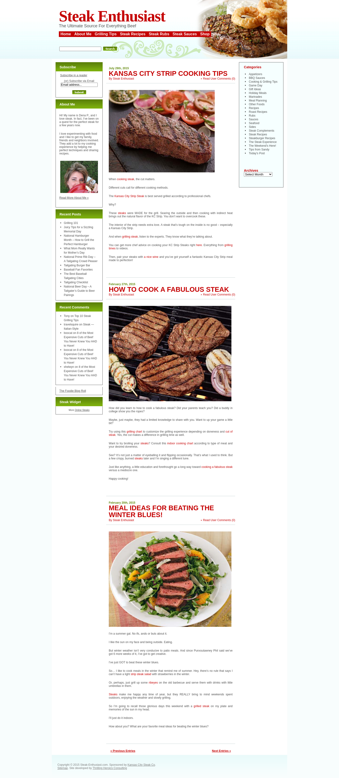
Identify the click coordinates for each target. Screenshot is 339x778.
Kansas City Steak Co (141, 764)
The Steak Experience (263, 142)
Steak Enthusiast (112, 16)
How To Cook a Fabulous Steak (169, 289)
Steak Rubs (159, 34)
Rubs (252, 115)
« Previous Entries (122, 751)
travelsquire (71, 324)
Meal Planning (258, 100)
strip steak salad (141, 674)
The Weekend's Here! (262, 145)
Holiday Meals (257, 93)
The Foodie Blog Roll (72, 391)
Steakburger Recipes (262, 138)
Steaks (113, 694)
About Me (82, 34)
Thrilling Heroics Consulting (110, 768)
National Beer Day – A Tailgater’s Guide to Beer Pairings (79, 291)
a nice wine (151, 257)
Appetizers (255, 74)
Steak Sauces (185, 34)
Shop (205, 34)
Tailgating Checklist (76, 282)
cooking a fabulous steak (217, 467)
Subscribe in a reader (73, 75)
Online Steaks (82, 410)
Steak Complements (261, 130)
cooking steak (125, 179)
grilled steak (202, 706)
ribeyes (153, 682)
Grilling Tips (106, 34)
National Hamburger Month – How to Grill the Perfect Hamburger (79, 240)
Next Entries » (221, 751)
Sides (252, 127)
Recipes (254, 108)
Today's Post (257, 153)
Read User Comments (217, 78)
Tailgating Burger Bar (77, 265)
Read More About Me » (74, 197)
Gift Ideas (255, 89)
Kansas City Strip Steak (129, 196)
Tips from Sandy (259, 149)
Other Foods (257, 104)
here (199, 245)
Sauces (253, 119)
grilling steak (130, 236)
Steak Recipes (132, 34)
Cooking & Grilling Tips (263, 81)
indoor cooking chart (180, 443)
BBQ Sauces (257, 78)
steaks (122, 213)
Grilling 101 (71, 223)
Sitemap (62, 768)
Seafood (254, 123)
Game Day (255, 85)
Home (66, 34)
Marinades (255, 96)
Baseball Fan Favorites (78, 269)
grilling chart (135, 431)
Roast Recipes (258, 111)
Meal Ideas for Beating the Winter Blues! (161, 511)
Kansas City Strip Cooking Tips (168, 73)
